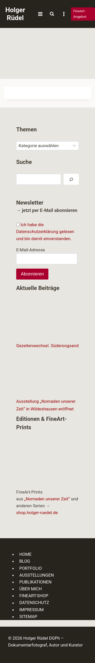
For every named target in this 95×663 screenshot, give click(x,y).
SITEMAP (28, 616)
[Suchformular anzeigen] (51, 14)
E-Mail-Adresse (30, 249)
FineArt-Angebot (79, 14)
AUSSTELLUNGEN (36, 575)
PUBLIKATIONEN (35, 581)
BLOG (24, 561)
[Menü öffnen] (40, 14)
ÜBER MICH (30, 588)
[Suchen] (71, 179)
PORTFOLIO (30, 568)
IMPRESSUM (31, 609)
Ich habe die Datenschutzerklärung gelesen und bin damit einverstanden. (45, 231)
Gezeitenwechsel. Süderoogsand (47, 345)
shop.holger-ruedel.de (37, 512)
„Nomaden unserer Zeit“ (47, 498)
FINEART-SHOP (33, 595)
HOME (25, 554)
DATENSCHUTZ (34, 602)
